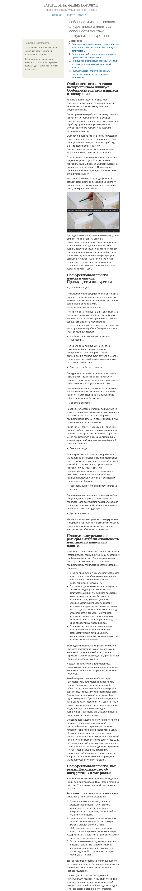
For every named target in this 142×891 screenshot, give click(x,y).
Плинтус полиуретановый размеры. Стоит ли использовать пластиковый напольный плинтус (95, 64)
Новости (70, 14)
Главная (57, 14)
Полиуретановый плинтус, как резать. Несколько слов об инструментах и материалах (91, 74)
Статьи (82, 14)
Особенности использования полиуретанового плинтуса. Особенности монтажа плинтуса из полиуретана (95, 47)
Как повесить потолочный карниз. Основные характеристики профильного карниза (42, 51)
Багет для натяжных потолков (71, 5)
